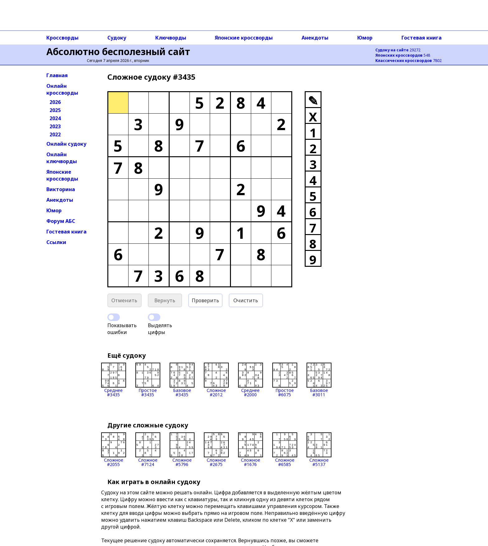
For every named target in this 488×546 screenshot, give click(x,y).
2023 (55, 126)
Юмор (365, 37)
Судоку (116, 37)
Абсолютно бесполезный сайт (118, 51)
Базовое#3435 (182, 380)
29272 (397, 50)
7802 (408, 60)
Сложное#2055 (113, 449)
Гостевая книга (421, 37)
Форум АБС (60, 221)
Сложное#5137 (319, 449)
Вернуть (164, 300)
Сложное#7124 (147, 449)
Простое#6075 (284, 380)
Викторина (60, 189)
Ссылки (56, 242)
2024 (55, 118)
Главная (57, 75)
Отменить (124, 300)
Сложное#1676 (250, 449)
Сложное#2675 (216, 449)
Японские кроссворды (244, 37)
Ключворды (170, 37)
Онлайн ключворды (61, 158)
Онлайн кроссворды (62, 89)
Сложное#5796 (182, 449)
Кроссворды (62, 37)
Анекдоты (315, 37)
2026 (55, 102)
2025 (55, 110)
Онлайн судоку (66, 143)
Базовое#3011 (319, 380)
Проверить (205, 300)
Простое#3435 (147, 380)
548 (402, 55)
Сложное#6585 (284, 449)
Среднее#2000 (250, 380)
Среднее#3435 (113, 380)
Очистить (245, 300)
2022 (55, 134)
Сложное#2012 (216, 380)
